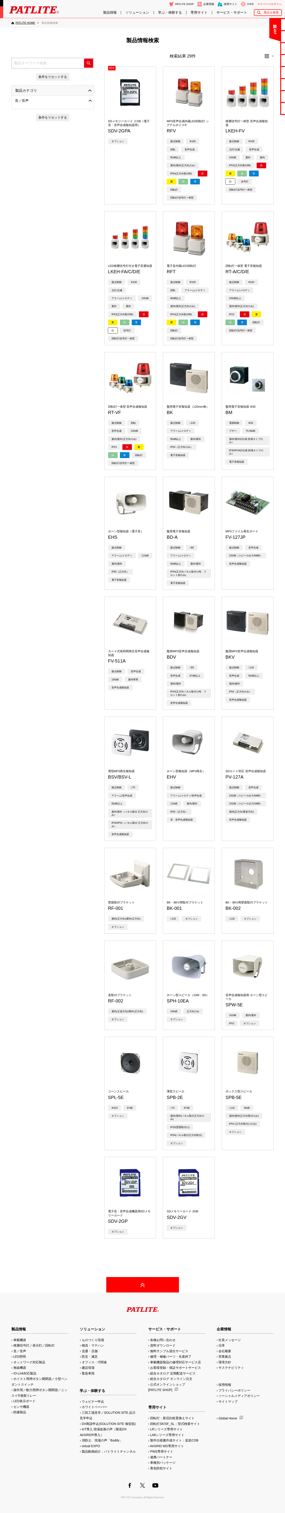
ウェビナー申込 (93, 1401)
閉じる (244, 26)
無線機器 (19, 1367)
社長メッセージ (229, 1340)
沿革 (221, 1345)
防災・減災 (90, 1356)
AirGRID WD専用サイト (167, 1446)
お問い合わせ (267, 24)
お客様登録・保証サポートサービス (175, 1367)
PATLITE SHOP (184, 3)
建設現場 (88, 1367)
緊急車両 (88, 1373)
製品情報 (110, 12)
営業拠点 (224, 1356)
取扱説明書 (267, 72)
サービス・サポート (231, 12)
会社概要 (224, 1351)
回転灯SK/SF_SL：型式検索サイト (175, 1424)
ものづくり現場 (93, 1340)
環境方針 (224, 1362)
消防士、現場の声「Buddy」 (102, 1440)
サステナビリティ (231, 1367)
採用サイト (230, 3)
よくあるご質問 (267, 36)
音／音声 (22, 100)
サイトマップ (228, 1401)
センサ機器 (21, 1407)
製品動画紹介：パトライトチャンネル (109, 1451)
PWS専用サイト (161, 1451)
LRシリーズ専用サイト (166, 1429)
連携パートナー (161, 1457)
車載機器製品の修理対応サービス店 (175, 1362)
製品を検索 (271, 12)
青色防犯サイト (161, 1468)
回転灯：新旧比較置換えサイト (172, 1418)
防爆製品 (19, 1412)
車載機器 (19, 1340)
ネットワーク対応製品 (29, 1362)
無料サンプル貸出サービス (169, 1351)
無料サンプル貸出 (267, 48)
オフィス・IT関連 (94, 1362)
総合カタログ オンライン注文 (171, 1379)
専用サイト (199, 12)
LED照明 (19, 1356)
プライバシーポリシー (234, 1390)
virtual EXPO (91, 1446)
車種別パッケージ (163, 1462)
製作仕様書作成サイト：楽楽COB (174, 1440)
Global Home (227, 1418)
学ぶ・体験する (170, 12)
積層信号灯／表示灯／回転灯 (34, 1345)
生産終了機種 (267, 84)
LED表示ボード (24, 1401)
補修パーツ (267, 96)
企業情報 (208, 3)
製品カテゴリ (26, 90)
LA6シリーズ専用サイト (167, 1435)
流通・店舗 (90, 1351)
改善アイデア (267, 108)
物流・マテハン (93, 1345)
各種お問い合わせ (163, 1340)
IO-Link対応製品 (24, 1373)
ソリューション (137, 12)
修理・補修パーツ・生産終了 (170, 1356)
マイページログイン (269, 3)
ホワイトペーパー (94, 1407)
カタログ (267, 60)
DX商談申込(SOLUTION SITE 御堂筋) (109, 1424)
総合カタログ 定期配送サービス (173, 1373)
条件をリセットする (52, 77)
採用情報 (224, 1385)
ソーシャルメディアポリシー (239, 1396)
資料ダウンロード (163, 1345)
